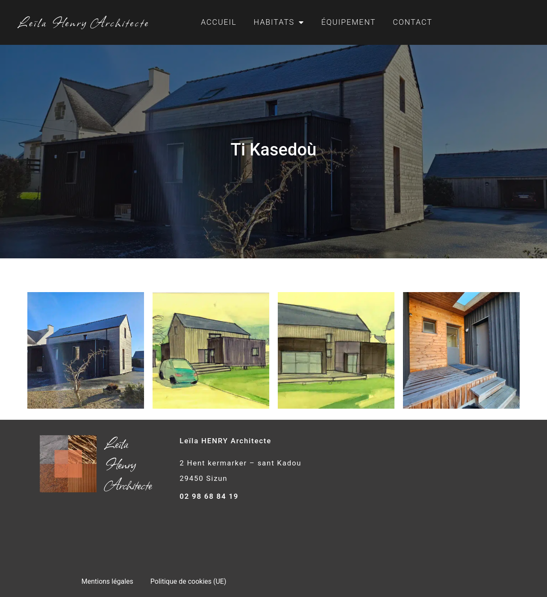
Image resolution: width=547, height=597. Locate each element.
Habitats (278, 22)
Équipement (348, 22)
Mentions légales (107, 529)
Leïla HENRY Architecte (225, 440)
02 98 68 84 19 (208, 496)
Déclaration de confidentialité (153, 548)
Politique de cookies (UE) (188, 529)
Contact (412, 22)
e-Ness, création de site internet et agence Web (301, 579)
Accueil (218, 22)
